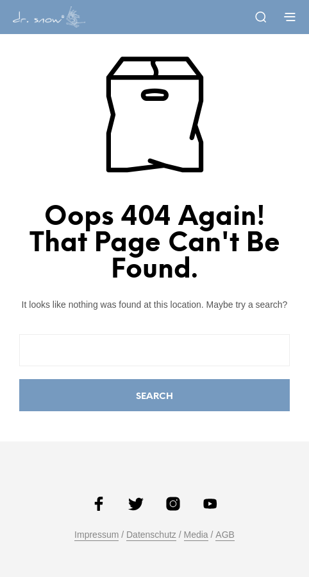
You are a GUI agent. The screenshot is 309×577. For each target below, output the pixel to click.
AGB (225, 535)
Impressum (96, 535)
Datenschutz (151, 535)
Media (196, 535)
